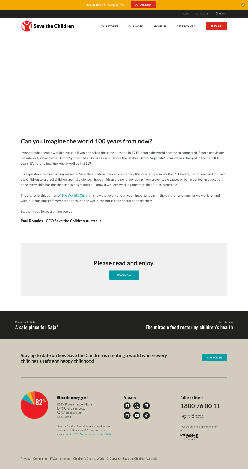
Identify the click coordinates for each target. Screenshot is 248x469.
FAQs (53, 458)
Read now (124, 275)
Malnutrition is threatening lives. (105, 4)
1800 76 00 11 (200, 406)
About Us (159, 26)
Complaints (40, 458)
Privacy (25, 458)
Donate (216, 26)
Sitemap (65, 458)
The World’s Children (76, 195)
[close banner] (243, 5)
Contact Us (201, 13)
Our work (135, 26)
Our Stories (110, 26)
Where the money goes (71, 397)
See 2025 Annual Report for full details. (90, 433)
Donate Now (143, 4)
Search (221, 14)
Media (185, 13)
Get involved (186, 26)
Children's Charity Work (88, 458)
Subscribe (214, 357)
